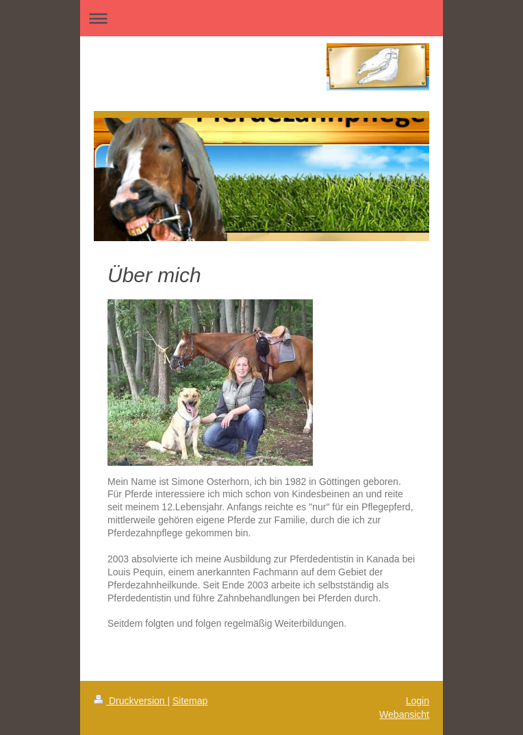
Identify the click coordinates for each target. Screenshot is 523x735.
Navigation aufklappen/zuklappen (261, 18)
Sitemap (190, 700)
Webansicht (404, 714)
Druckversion (130, 700)
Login (417, 700)
